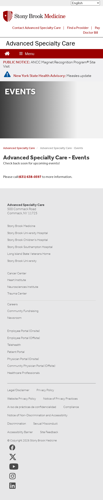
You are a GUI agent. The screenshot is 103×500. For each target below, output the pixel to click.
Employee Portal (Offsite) (23, 338)
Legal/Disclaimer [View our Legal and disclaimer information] (18, 390)
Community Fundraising (22, 311)
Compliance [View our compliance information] (71, 407)
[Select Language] (85, 3)
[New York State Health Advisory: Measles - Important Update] (7, 74)
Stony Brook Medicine (21, 226)
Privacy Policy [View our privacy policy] (45, 390)
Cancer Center (16, 273)
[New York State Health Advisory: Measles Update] (52, 75)
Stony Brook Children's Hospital (27, 240)
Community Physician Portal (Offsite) (31, 366)
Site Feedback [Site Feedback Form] (49, 432)
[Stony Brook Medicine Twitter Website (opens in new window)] (13, 466)
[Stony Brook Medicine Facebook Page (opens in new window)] (12, 447)
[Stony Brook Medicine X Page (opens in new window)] (12, 456)
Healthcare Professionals (23, 373)
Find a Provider (78, 28)
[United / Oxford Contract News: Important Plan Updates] (49, 64)
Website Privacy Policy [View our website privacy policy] (21, 398)
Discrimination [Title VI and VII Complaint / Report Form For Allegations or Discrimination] (16, 423)
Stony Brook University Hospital (27, 233)
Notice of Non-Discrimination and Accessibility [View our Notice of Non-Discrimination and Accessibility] (37, 415)
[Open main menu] (27, 53)
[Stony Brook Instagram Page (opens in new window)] (12, 476)
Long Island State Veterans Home (28, 254)
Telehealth (14, 345)
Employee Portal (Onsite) (23, 331)
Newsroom (14, 318)
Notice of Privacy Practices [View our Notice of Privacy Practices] (60, 398)
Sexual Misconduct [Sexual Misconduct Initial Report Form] (45, 423)
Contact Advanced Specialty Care (36, 28)
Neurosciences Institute (22, 287)
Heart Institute (16, 280)
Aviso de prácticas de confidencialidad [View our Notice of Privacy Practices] (31, 407)
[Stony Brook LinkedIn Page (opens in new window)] (12, 485)
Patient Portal (16, 352)
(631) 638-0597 (29, 177)
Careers (12, 304)
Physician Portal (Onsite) (23, 359)
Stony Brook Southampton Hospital (30, 247)
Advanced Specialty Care (40, 43)
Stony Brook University (22, 261)
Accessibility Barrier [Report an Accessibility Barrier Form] (20, 432)
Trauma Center (17, 293)
